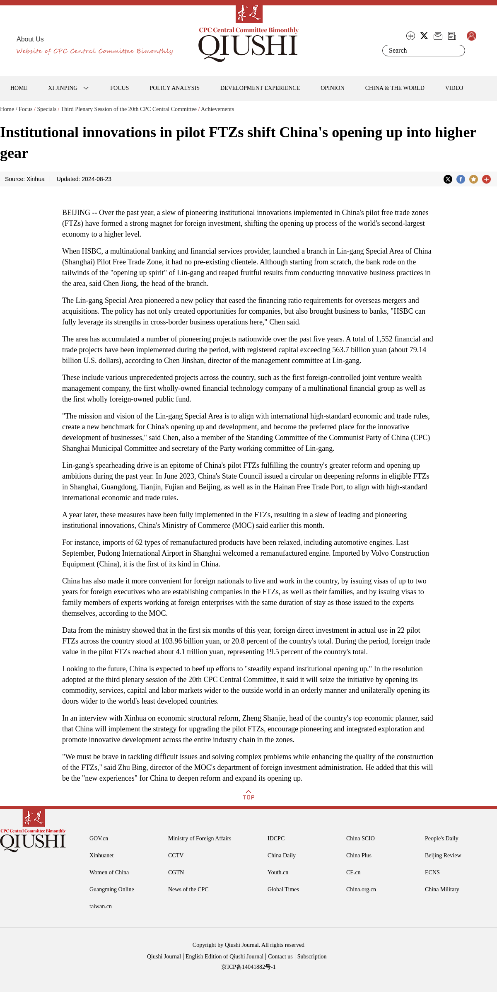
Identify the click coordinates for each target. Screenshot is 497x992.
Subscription (312, 956)
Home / (8, 109)
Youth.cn (278, 872)
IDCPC (276, 838)
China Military (442, 889)
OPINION (333, 88)
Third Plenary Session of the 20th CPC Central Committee (129, 109)
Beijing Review (443, 855)
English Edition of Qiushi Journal (224, 956)
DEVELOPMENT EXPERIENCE (260, 88)
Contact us (280, 956)
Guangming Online (111, 889)
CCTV (175, 855)
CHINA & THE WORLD (395, 88)
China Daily (282, 855)
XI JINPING (62, 88)
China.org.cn (361, 889)
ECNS (432, 872)
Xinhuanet (101, 855)
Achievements (217, 109)
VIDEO (454, 88)
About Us (30, 39)
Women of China (109, 872)
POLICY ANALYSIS (175, 88)
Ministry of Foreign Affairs (200, 838)
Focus (25, 109)
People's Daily (441, 838)
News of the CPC (188, 889)
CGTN (176, 872)
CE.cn (353, 872)
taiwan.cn (100, 906)
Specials (46, 109)
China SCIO (360, 838)
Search (457, 50)
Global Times (283, 889)
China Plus (359, 855)
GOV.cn (98, 838)
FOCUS (119, 88)
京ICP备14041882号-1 (248, 967)
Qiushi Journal (164, 956)
